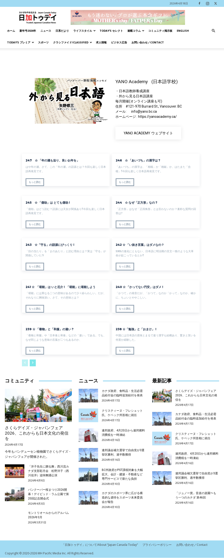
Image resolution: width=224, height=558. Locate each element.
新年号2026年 (27, 30)
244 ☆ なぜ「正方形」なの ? (136, 202)
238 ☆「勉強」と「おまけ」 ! (136, 329)
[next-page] (33, 362)
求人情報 (101, 42)
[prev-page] (25, 362)
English (183, 30)
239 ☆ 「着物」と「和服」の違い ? (51, 329)
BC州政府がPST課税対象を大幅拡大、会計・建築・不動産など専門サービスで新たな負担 (122, 474)
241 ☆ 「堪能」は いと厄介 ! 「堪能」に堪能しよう (62, 287)
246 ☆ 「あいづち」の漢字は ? (138, 160)
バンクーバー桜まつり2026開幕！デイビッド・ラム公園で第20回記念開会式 (48, 494)
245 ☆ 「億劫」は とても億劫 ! (48, 202)
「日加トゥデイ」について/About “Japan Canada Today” (100, 545)
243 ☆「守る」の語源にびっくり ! (50, 245)
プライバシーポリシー (157, 545)
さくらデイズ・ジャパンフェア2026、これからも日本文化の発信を (36, 433)
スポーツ (43, 42)
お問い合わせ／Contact (147, 42)
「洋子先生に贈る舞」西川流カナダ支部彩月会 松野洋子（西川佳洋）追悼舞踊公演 (48, 471)
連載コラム (135, 30)
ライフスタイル (84, 30)
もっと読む (35, 182)
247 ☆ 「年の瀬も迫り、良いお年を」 (52, 160)
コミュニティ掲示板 (160, 30)
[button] (213, 31)
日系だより (62, 30)
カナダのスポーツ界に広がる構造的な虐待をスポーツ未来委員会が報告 (122, 497)
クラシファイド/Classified (72, 42)
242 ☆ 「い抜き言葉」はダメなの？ (140, 245)
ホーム (11, 30)
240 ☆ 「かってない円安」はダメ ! (142, 287)
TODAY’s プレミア (20, 42)
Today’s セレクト (111, 30)
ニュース (45, 30)
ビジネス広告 (119, 42)
